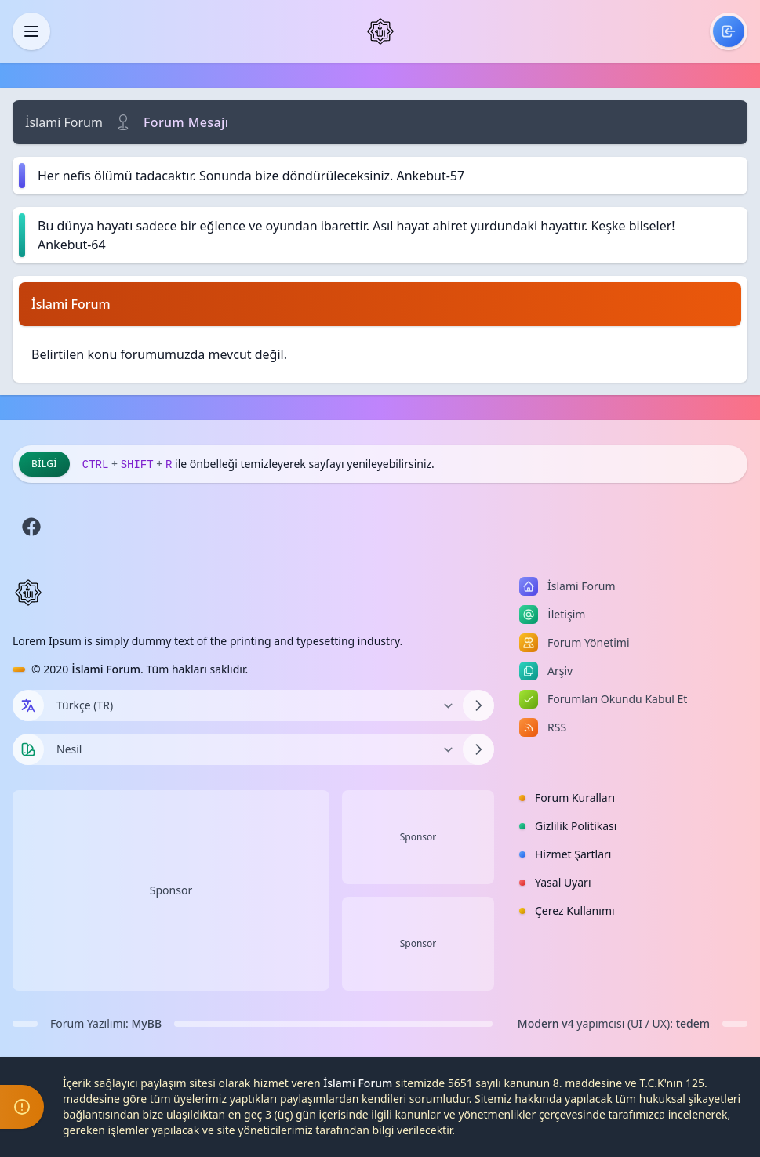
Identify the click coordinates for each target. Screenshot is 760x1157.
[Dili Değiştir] (253, 705)
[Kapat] (31, 31)
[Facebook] (31, 527)
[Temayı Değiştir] (253, 749)
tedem (693, 1023)
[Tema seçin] (28, 749)
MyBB (147, 1023)
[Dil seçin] (28, 705)
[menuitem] (728, 31)
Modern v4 (546, 1023)
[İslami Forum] (380, 31)
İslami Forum (64, 122)
